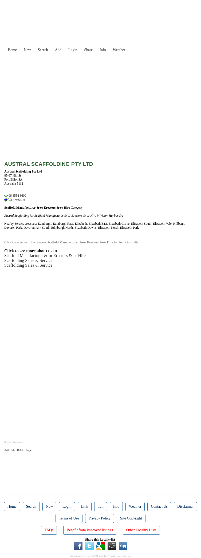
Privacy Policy (100, 518)
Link (84, 507)
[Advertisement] (104, 92)
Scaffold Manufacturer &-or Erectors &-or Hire (45, 255)
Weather (119, 50)
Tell (101, 507)
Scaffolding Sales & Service (28, 260)
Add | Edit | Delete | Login (18, 450)
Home (12, 50)
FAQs (49, 530)
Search (43, 50)
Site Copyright (131, 518)
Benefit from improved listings (90, 530)
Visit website (14, 199)
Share (88, 50)
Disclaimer (185, 507)
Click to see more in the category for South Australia (71, 242)
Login (72, 50)
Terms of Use (69, 518)
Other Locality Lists (141, 530)
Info (103, 50)
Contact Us (159, 507)
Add (58, 50)
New (27, 50)
